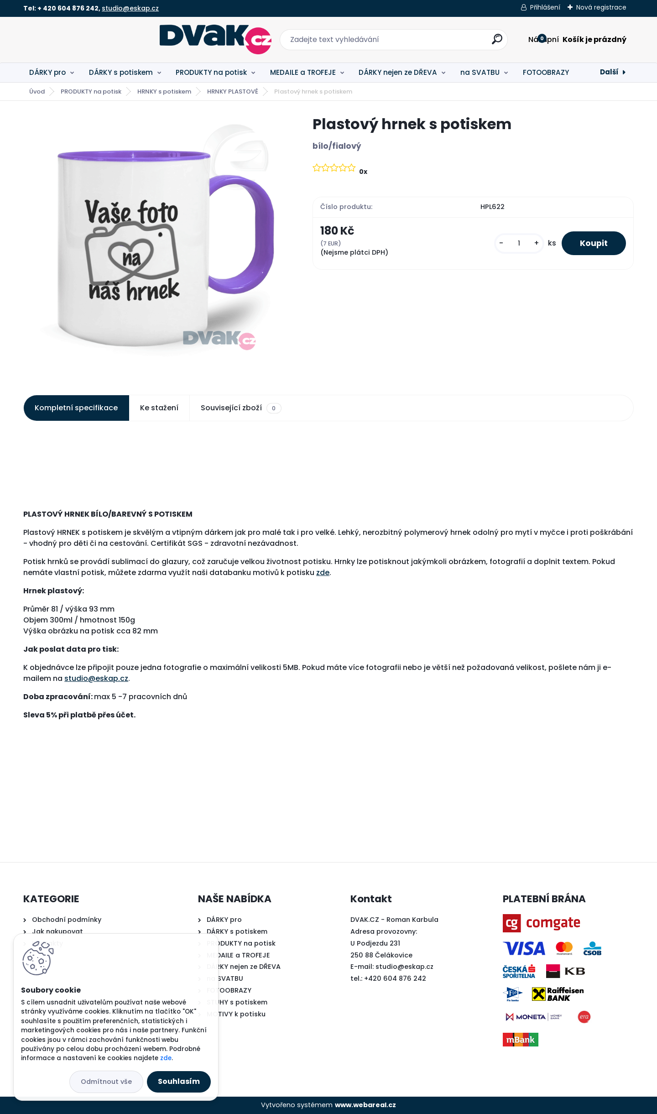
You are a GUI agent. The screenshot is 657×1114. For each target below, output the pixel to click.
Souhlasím (179, 1081)
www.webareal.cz (365, 1104)
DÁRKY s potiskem (121, 72)
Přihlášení (545, 7)
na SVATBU (480, 72)
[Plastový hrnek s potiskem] (153, 245)
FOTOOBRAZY (546, 72)
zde (322, 572)
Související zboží (241, 408)
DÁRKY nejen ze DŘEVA (398, 72)
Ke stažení (159, 408)
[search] (429, 43)
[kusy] (519, 243)
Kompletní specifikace (76, 408)
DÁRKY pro (47, 72)
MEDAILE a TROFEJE (303, 72)
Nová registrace (601, 7)
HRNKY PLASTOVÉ (232, 91)
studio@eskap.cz (130, 8)
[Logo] (79, 40)
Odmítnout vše (106, 1081)
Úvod (37, 91)
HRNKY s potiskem (164, 91)
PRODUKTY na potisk (211, 72)
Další (609, 72)
